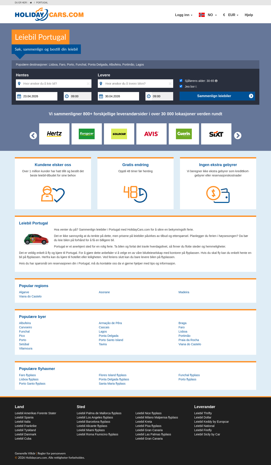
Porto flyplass (187, 379)
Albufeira (115, 64)
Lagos (140, 64)
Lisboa (53, 64)
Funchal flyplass (189, 375)
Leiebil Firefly (203, 430)
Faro (62, 64)
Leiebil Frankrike (26, 426)
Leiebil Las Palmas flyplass (153, 434)
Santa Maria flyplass (112, 383)
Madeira (183, 292)
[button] (208, 15)
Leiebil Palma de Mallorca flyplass (99, 413)
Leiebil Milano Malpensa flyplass (157, 417)
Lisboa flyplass (29, 379)
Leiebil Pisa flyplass (148, 426)
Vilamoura (25, 348)
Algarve (24, 292)
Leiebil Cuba (23, 438)
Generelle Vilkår (25, 453)
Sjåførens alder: (198, 81)
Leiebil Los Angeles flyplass (95, 417)
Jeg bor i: (188, 86)
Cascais (104, 327)
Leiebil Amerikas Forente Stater (35, 413)
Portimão (128, 64)
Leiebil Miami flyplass (91, 430)
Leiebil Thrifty (203, 413)
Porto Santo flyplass (32, 383)
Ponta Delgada (98, 64)
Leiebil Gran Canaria (149, 430)
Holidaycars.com (36, 457)
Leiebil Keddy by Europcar (211, 421)
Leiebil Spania (24, 417)
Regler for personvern (52, 453)
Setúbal (24, 344)
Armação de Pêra (110, 323)
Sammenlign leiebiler (225, 96)
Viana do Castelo (30, 296)
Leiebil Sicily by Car (207, 434)
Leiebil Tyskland (25, 430)
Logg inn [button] (183, 15)
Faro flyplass (27, 375)
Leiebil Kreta (144, 421)
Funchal (81, 64)
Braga (182, 323)
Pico (22, 335)
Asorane (104, 292)
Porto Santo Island (111, 340)
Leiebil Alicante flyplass (92, 426)
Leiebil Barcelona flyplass (93, 421)
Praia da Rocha (188, 340)
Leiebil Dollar (203, 417)
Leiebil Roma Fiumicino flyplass (97, 434)
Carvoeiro (25, 327)
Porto (70, 64)
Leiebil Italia (22, 421)
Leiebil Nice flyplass (149, 413)
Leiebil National (204, 426)
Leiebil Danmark (25, 434)
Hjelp (249, 15)
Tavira (103, 344)
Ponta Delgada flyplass (114, 379)
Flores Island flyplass (113, 375)
